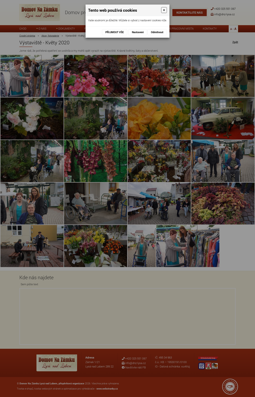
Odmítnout (157, 32)
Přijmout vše (114, 32)
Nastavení (138, 32)
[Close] (164, 10)
